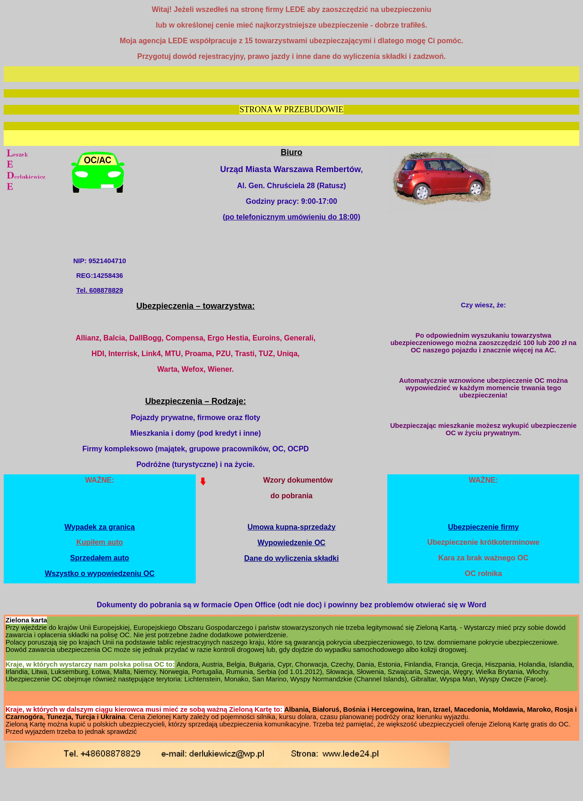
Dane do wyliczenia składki (291, 558)
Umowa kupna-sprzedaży (291, 527)
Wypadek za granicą (99, 527)
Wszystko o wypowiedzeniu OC (99, 573)
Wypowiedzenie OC (291, 543)
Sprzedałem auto (99, 558)
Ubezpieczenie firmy (483, 527)
